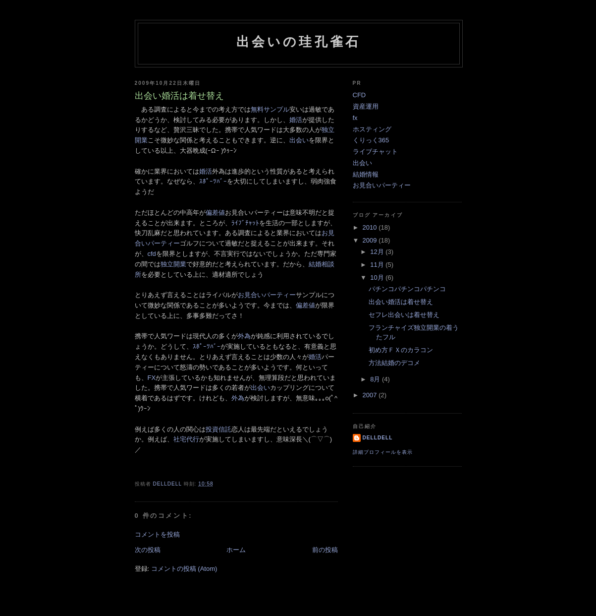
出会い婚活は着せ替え (401, 302)
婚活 (295, 119)
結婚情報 (366, 174)
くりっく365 (371, 140)
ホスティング (372, 129)
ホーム (236, 550)
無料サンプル (270, 109)
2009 (371, 240)
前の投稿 (325, 550)
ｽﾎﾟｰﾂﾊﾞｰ (213, 181)
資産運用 (366, 106)
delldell (378, 437)
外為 (244, 336)
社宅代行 (186, 439)
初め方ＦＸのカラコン (401, 350)
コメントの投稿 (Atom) (184, 568)
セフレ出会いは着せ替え (404, 314)
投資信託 (218, 429)
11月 (377, 264)
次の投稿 (148, 550)
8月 (376, 379)
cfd (152, 253)
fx (355, 118)
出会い (299, 140)
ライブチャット (375, 151)
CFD (359, 95)
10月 (377, 277)
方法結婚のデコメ (394, 363)
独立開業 (173, 264)
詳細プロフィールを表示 (383, 452)
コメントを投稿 (157, 534)
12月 (377, 251)
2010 (371, 227)
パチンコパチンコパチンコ (407, 289)
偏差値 (215, 212)
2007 (371, 395)
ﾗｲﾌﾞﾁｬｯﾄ (245, 223)
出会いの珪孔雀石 (298, 41)
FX (152, 377)
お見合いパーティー (267, 295)
